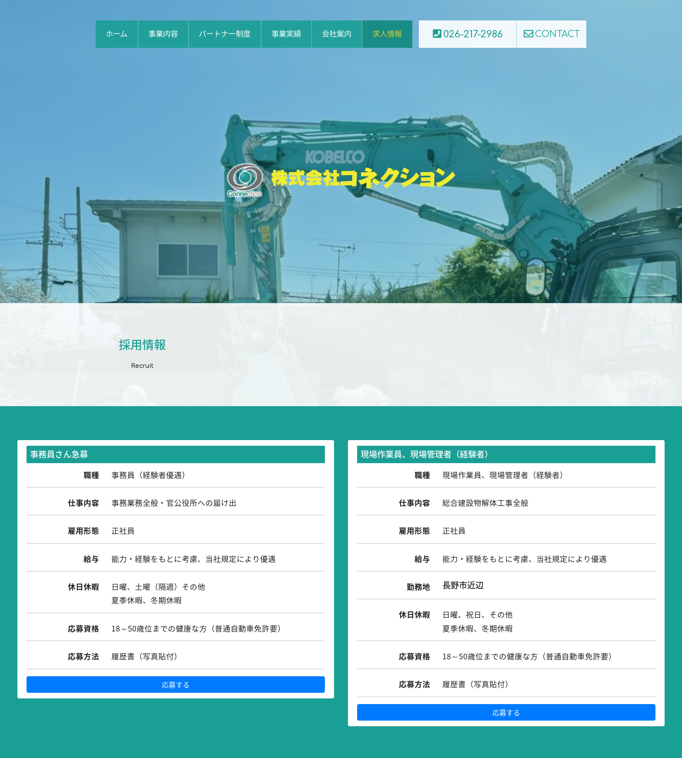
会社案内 (336, 34)
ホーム (116, 34)
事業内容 (163, 34)
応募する (176, 684)
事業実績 (286, 34)
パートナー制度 (225, 34)
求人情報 (387, 34)
